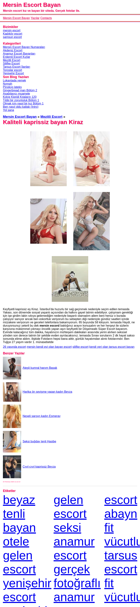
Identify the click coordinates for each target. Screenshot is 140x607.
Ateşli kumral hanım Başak (30, 367)
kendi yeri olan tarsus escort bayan (111, 346)
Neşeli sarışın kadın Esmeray (32, 416)
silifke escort (81, 346)
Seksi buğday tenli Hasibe (29, 441)
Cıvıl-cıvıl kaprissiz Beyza (29, 466)
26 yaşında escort (14, 346)
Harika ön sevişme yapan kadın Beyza (37, 391)
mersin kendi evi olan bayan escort (49, 346)
